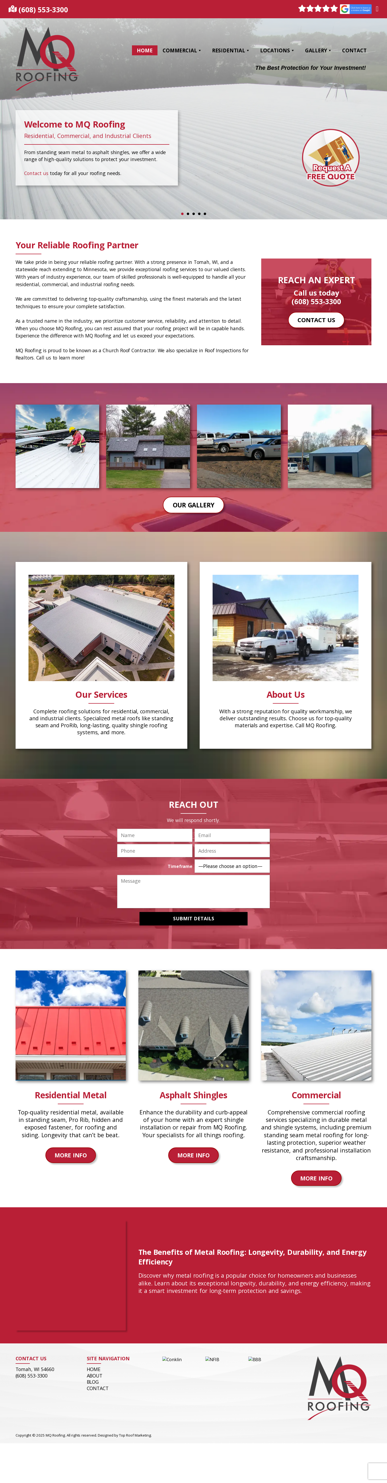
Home (144, 50)
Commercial (182, 50)
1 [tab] (182, 214)
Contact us (36, 173)
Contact (354, 50)
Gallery (318, 50)
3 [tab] (193, 214)
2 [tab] (188, 214)
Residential (231, 50)
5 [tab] (205, 214)
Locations (277, 50)
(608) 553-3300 (43, 9)
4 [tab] (199, 214)
